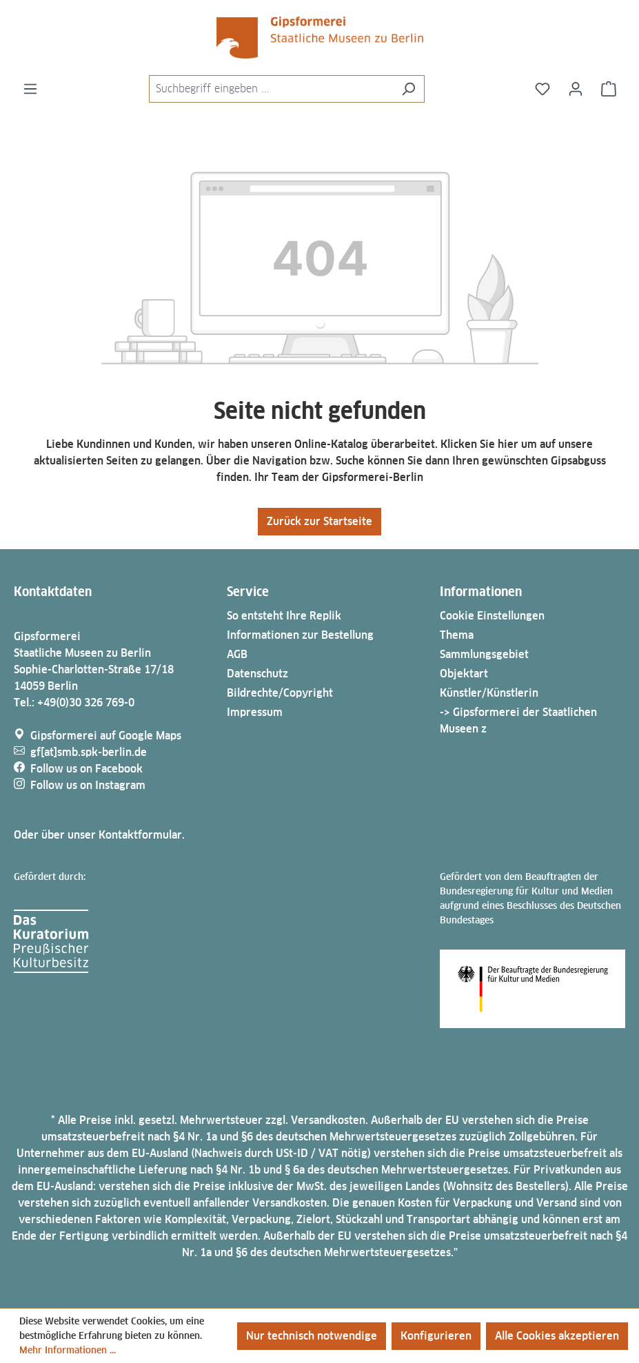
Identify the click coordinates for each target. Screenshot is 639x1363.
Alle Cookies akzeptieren (557, 1335)
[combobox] (271, 89)
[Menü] (30, 89)
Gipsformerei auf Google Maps (105, 735)
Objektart (464, 673)
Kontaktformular (140, 834)
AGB (237, 654)
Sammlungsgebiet (484, 654)
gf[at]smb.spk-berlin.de (88, 752)
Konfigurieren (435, 1335)
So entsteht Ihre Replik (284, 615)
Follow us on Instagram (87, 785)
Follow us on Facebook (86, 768)
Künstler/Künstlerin (489, 692)
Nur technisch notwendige (311, 1335)
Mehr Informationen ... (67, 1349)
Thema (457, 635)
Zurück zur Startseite (319, 521)
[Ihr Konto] (575, 89)
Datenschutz (257, 673)
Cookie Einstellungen (492, 615)
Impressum (255, 712)
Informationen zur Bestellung (300, 635)
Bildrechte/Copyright (280, 692)
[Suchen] (408, 89)
